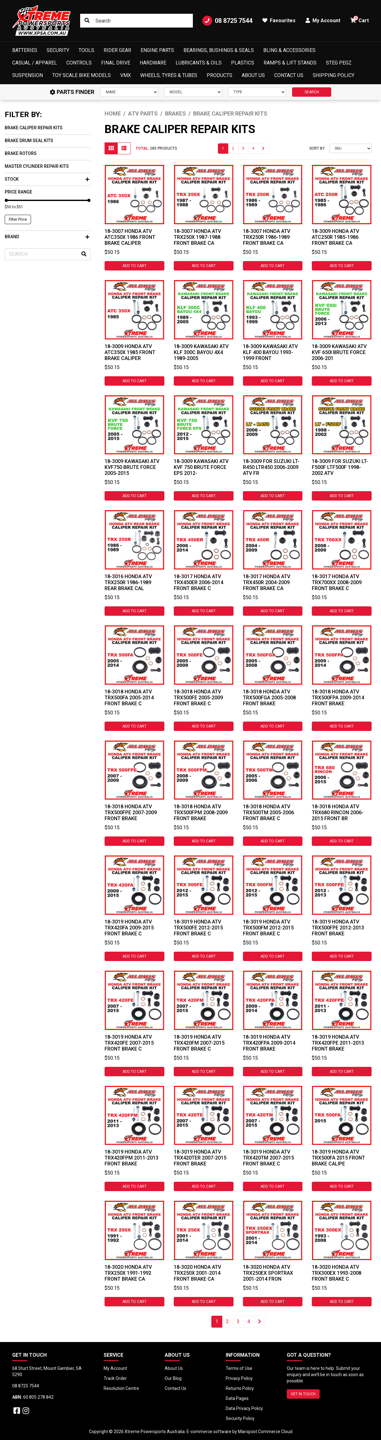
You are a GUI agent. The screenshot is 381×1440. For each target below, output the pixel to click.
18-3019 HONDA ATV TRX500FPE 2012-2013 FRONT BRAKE (338, 928)
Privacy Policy (239, 1378)
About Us (253, 75)
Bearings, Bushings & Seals (218, 50)
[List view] (124, 148)
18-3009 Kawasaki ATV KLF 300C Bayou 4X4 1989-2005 (201, 352)
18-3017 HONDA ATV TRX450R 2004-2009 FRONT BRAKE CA (266, 582)
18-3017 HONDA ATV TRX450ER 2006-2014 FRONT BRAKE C (198, 582)
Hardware (153, 63)
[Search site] (87, 21)
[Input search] (136, 21)
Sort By (317, 148)
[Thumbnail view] (111, 148)
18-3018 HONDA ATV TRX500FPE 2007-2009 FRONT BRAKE (131, 812)
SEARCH (312, 92)
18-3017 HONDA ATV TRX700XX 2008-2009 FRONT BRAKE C (337, 582)
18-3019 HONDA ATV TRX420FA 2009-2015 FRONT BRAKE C (129, 928)
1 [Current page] (223, 148)
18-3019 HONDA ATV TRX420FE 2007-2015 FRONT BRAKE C (129, 1043)
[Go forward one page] (263, 148)
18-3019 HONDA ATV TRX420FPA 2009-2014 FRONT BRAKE (269, 1043)
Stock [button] (47, 179)
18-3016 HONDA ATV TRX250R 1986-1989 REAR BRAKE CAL (128, 582)
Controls (79, 63)
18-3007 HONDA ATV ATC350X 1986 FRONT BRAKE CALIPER (130, 237)
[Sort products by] (350, 148)
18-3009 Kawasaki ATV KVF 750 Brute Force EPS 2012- (201, 467)
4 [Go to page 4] (253, 148)
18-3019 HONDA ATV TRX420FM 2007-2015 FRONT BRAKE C (199, 1043)
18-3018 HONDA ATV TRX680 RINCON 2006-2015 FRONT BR (337, 812)
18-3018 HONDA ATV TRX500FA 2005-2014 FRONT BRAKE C (129, 698)
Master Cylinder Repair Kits (37, 166)
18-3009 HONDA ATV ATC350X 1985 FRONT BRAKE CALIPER (130, 352)
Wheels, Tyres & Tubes (168, 75)
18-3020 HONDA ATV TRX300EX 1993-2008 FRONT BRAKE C (336, 1273)
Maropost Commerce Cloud (265, 1431)
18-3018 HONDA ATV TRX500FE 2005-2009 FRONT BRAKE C (198, 698)
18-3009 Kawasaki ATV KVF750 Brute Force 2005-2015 (132, 467)
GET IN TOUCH (303, 1394)
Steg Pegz (339, 63)
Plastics (242, 63)
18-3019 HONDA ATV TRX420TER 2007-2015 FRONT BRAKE (200, 1158)
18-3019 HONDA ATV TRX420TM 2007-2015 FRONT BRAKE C (268, 1158)
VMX (125, 75)
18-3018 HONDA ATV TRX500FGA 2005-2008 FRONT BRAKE (269, 698)
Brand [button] (47, 236)
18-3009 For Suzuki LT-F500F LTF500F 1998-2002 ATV (340, 467)
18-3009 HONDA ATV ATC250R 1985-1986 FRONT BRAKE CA (335, 237)
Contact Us (288, 75)
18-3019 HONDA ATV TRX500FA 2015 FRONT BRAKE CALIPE (338, 1158)
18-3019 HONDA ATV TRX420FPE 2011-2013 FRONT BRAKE (338, 1043)
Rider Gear (117, 50)
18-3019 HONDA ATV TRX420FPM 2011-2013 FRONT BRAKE (131, 1158)
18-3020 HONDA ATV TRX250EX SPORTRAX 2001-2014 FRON (268, 1273)
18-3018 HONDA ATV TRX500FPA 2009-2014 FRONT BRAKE (338, 698)
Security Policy (240, 1418)
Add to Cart (134, 266)
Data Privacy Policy (244, 1408)
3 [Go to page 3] (243, 148)
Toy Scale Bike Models (81, 75)
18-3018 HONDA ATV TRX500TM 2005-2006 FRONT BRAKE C (268, 812)
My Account (115, 1368)
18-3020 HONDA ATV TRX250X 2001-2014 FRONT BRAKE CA (197, 1273)
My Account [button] (323, 20)
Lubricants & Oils (199, 63)
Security (58, 50)
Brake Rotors (21, 153)
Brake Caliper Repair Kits (34, 127)
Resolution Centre (121, 1388)
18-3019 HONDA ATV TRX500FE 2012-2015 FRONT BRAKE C (198, 928)
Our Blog (173, 1378)
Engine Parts (157, 50)
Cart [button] (359, 19)
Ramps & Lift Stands (290, 63)
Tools (86, 50)
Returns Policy (240, 1388)
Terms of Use (239, 1368)
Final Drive (115, 63)
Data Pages (237, 1398)
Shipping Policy (333, 75)
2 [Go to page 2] (233, 148)
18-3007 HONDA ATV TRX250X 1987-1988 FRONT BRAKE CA (197, 237)
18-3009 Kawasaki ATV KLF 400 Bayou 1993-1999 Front (270, 352)
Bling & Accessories (289, 50)
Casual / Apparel (34, 63)
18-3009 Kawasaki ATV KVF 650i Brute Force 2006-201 (339, 352)
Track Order (115, 1378)
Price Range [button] (18, 191)
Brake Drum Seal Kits (29, 140)
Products (219, 75)
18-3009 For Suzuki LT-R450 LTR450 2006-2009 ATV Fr (271, 467)
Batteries (24, 50)
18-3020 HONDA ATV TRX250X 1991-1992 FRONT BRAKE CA (128, 1273)
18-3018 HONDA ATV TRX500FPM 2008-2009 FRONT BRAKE (201, 812)
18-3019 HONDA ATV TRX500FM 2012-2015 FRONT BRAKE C (268, 928)
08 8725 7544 (227, 21)
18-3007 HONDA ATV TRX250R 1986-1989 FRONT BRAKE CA (266, 237)
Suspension (27, 75)
